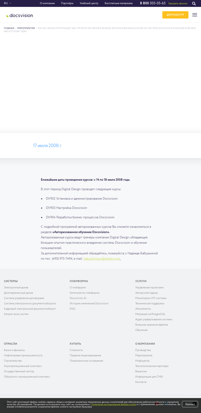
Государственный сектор (19, 371)
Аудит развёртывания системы (153, 319)
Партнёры (67, 3)
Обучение (141, 330)
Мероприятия (26, 28)
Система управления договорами (24, 298)
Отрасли (10, 344)
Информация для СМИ (149, 376)
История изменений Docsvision (89, 303)
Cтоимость (76, 350)
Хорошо (190, 404)
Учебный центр (89, 3)
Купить (75, 344)
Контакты (141, 382)
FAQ (72, 308)
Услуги (140, 281)
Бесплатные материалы (119, 3)
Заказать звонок (177, 3)
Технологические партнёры (152, 366)
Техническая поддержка (149, 303)
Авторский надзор (146, 293)
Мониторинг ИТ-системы (150, 298)
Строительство (13, 360)
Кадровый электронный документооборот (30, 308)
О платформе (78, 287)
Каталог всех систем (16, 314)
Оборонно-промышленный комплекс (27, 376)
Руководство (143, 350)
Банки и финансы (14, 350)
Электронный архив (16, 287)
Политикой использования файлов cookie (113, 404)
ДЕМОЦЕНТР (175, 15)
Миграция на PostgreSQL (150, 314)
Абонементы (143, 308)
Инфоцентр (142, 360)
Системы (11, 281)
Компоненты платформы (85, 293)
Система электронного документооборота (30, 303)
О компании (47, 3)
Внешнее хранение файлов (151, 324)
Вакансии (141, 371)
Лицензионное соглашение (86, 360)
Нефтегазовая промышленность (23, 355)
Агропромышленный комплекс (23, 366)
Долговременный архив (18, 293)
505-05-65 (152, 3)
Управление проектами (149, 287)
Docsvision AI (78, 298)
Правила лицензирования (85, 355)
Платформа (79, 281)
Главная (9, 28)
